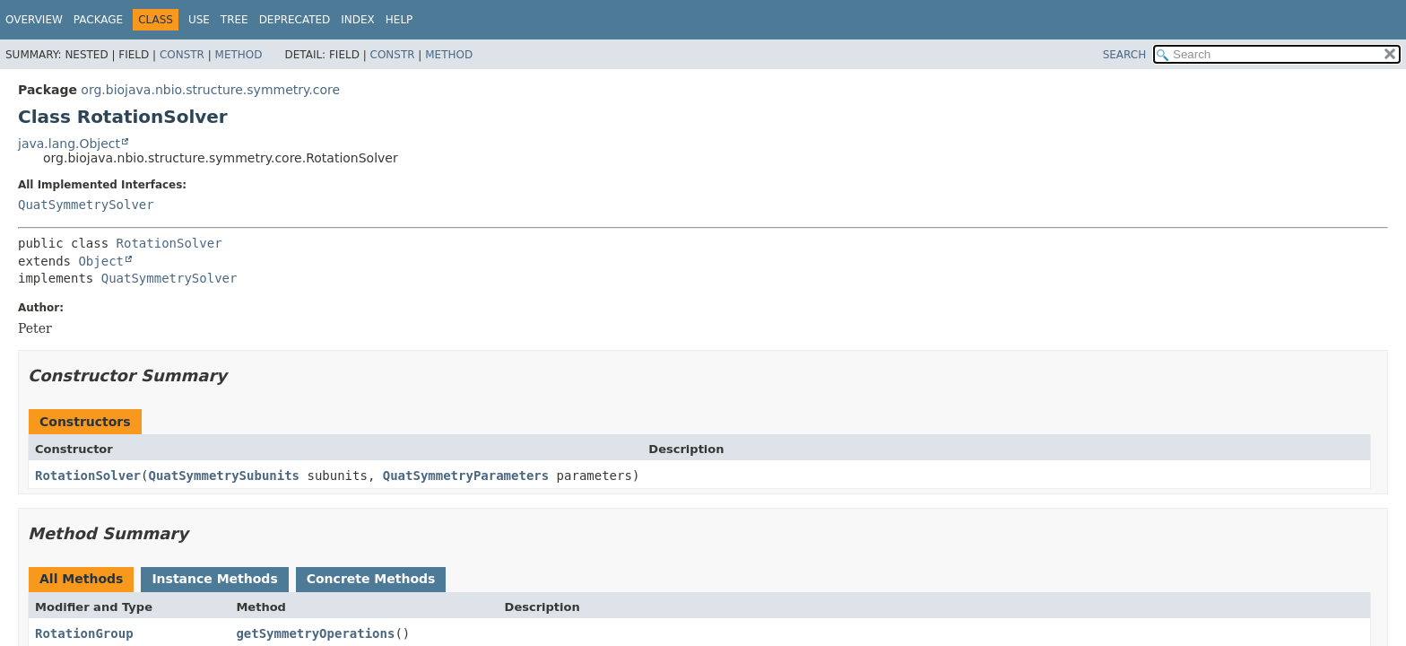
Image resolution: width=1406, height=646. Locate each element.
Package (98, 19)
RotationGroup (84, 633)
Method (239, 54)
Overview (34, 19)
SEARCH (1125, 54)
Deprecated (295, 19)
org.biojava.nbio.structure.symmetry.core (210, 90)
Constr (182, 54)
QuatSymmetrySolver (86, 204)
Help (399, 19)
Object (101, 261)
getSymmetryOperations (315, 633)
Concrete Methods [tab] (371, 579)
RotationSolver (169, 243)
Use (199, 19)
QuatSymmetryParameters (466, 475)
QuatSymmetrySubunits (223, 475)
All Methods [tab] (81, 579)
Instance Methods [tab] (214, 579)
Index (358, 19)
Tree (234, 19)
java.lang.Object (69, 143)
